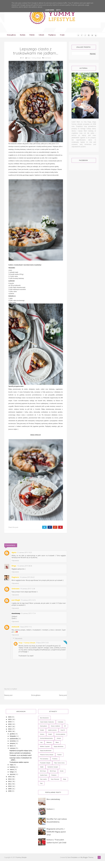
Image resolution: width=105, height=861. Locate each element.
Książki (50, 734)
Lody (41, 742)
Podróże (59, 754)
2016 (10, 729)
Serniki (61, 771)
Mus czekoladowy (53, 799)
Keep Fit (63, 730)
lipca (11, 746)
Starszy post (63, 695)
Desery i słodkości (55, 726)
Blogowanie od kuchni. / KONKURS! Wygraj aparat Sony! (56, 832)
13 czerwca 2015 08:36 (24, 566)
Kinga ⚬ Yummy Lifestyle (27, 643)
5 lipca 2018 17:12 (26, 627)
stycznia (12, 774)
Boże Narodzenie (44, 717)
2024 (10, 717)
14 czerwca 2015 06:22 (27, 577)
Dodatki (42, 730)
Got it (58, 10)
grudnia (12, 734)
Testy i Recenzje (55, 779)
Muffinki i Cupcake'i (45, 746)
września (13, 741)
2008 (10, 791)
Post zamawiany (44, 758)
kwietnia (12, 767)
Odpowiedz (15, 560)
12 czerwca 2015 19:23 (24, 552)
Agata (14, 552)
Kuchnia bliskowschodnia (46, 738)
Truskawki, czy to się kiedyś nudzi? (20, 755)
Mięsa (57, 742)
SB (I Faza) (43, 771)
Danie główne (43, 726)
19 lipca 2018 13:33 (42, 643)
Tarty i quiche (43, 779)
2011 (10, 784)
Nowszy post (8, 695)
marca (12, 769)
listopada (13, 736)
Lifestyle (59, 738)
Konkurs (42, 734)
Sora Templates (73, 857)
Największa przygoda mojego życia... (21, 750)
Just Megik (16, 600)
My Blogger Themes (87, 857)
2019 (10, 722)
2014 (10, 776)
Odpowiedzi (18, 639)
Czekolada (60, 722)
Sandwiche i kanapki (53, 767)
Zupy (41, 783)
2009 (10, 789)
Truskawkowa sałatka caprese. (19, 762)
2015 (10, 731)
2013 (10, 779)
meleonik (15, 627)
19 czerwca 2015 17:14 (28, 613)
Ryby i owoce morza (59, 762)
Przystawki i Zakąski (45, 762)
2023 (10, 719)
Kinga (14, 566)
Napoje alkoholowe (58, 746)
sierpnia (12, 743)
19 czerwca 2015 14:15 (28, 600)
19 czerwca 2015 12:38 (27, 589)
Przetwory (54, 758)
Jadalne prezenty (52, 730)
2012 (10, 781)
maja (11, 764)
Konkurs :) (50, 809)
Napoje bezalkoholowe (45, 750)
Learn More (49, 10)
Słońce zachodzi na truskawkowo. (20, 753)
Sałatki (41, 767)
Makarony (49, 742)
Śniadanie (53, 775)
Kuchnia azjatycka (60, 734)
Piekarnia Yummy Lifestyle (46, 754)
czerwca (12, 748)
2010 (10, 786)
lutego (12, 772)
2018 (10, 724)
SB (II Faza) (53, 771)
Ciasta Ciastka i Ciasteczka (47, 722)
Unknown (15, 588)
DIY (65, 726)
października (14, 738)
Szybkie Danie (43, 775)
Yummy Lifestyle (21, 857)
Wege (64, 779)
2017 (10, 726)
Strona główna (35, 695)
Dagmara (15, 577)
